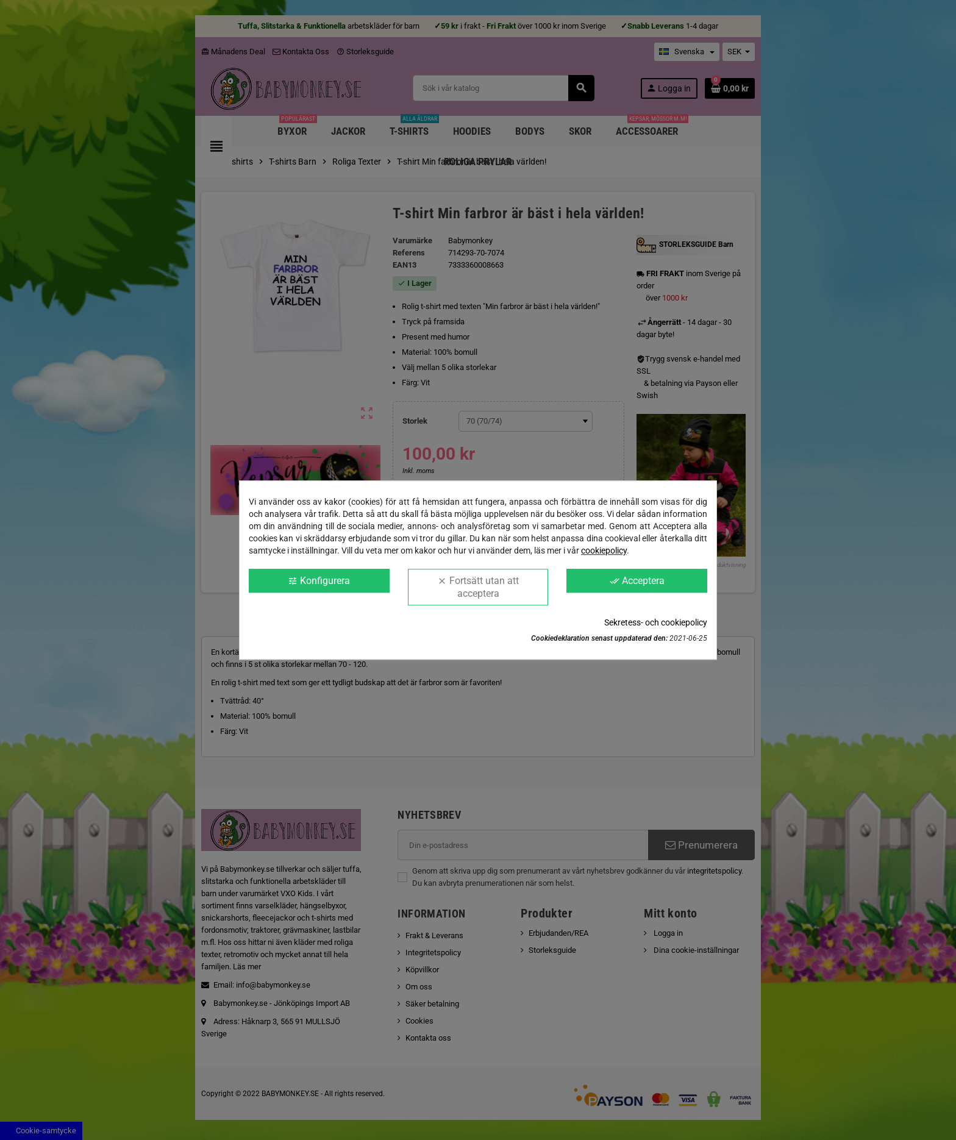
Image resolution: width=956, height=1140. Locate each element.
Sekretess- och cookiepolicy (655, 622)
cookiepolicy (604, 550)
